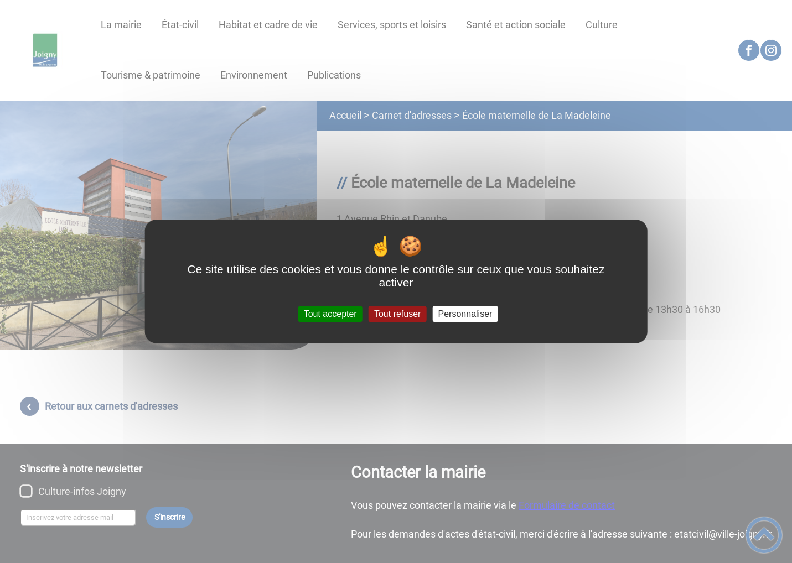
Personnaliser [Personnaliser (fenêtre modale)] (465, 314)
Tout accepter (330, 314)
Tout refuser (397, 314)
